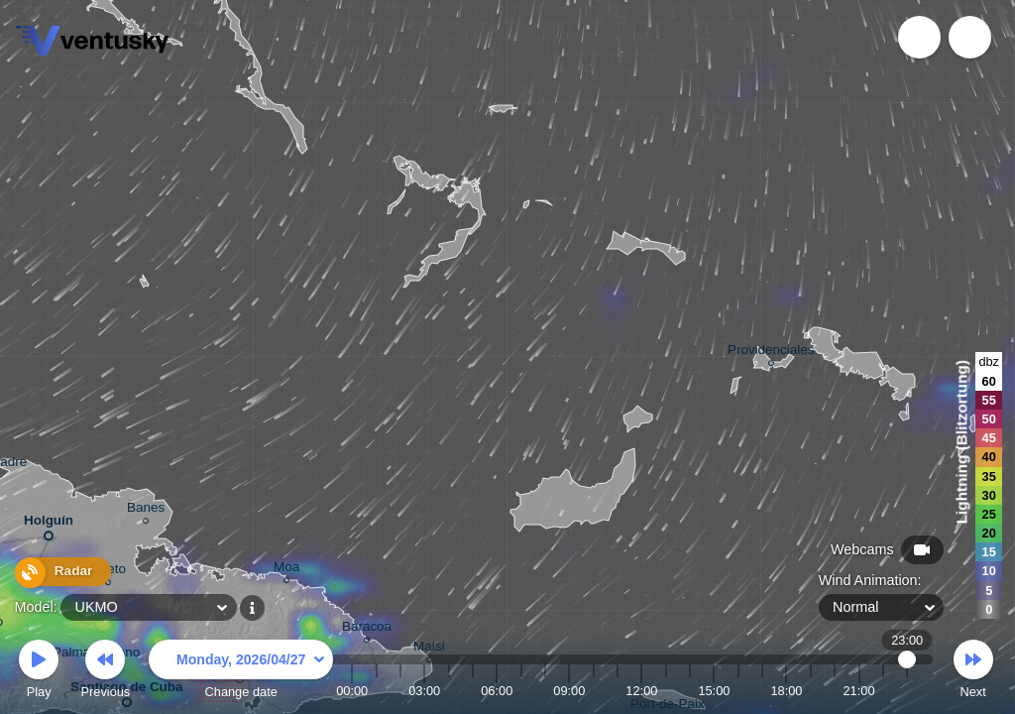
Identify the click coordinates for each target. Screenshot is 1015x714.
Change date (241, 672)
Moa (286, 569)
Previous (105, 672)
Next (973, 672)
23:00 (907, 690)
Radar (57, 573)
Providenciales (771, 352)
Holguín (48, 524)
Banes (146, 510)
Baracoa (367, 629)
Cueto (108, 571)
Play (38, 672)
